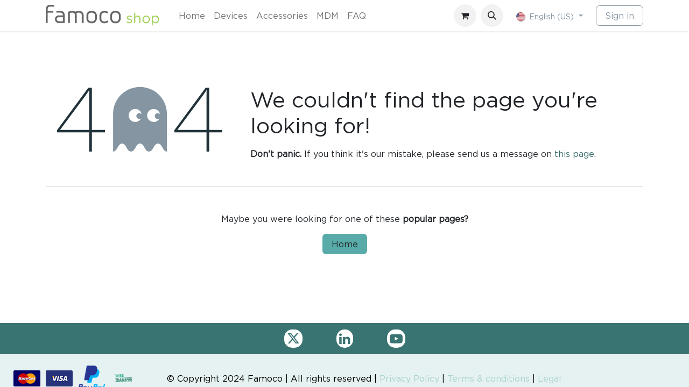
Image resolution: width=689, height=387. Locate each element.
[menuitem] (191, 15)
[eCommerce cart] (465, 15)
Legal (549, 378)
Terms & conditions (488, 378)
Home (345, 244)
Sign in (619, 15)
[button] (492, 15)
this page (574, 154)
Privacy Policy (409, 378)
